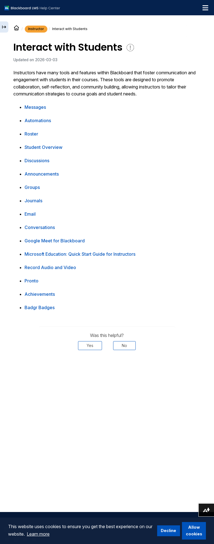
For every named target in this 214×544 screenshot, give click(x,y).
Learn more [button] (38, 534)
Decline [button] (168, 530)
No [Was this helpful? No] (124, 345)
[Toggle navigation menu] (205, 7)
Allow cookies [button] (194, 530)
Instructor (36, 29)
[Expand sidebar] (4, 27)
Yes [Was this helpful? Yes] (90, 345)
